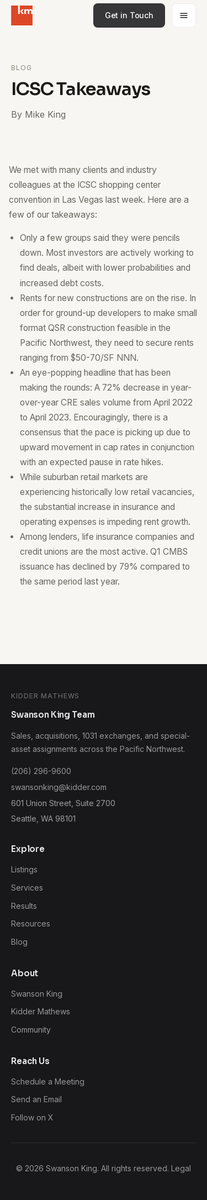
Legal (181, 1168)
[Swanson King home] (22, 15)
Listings (24, 869)
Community (31, 1029)
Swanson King (36, 993)
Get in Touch (129, 15)
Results (24, 905)
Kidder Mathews (40, 1011)
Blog (19, 941)
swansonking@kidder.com (59, 787)
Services (27, 887)
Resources (30, 923)
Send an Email (36, 1099)
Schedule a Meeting (47, 1081)
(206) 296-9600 (41, 771)
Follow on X (32, 1117)
